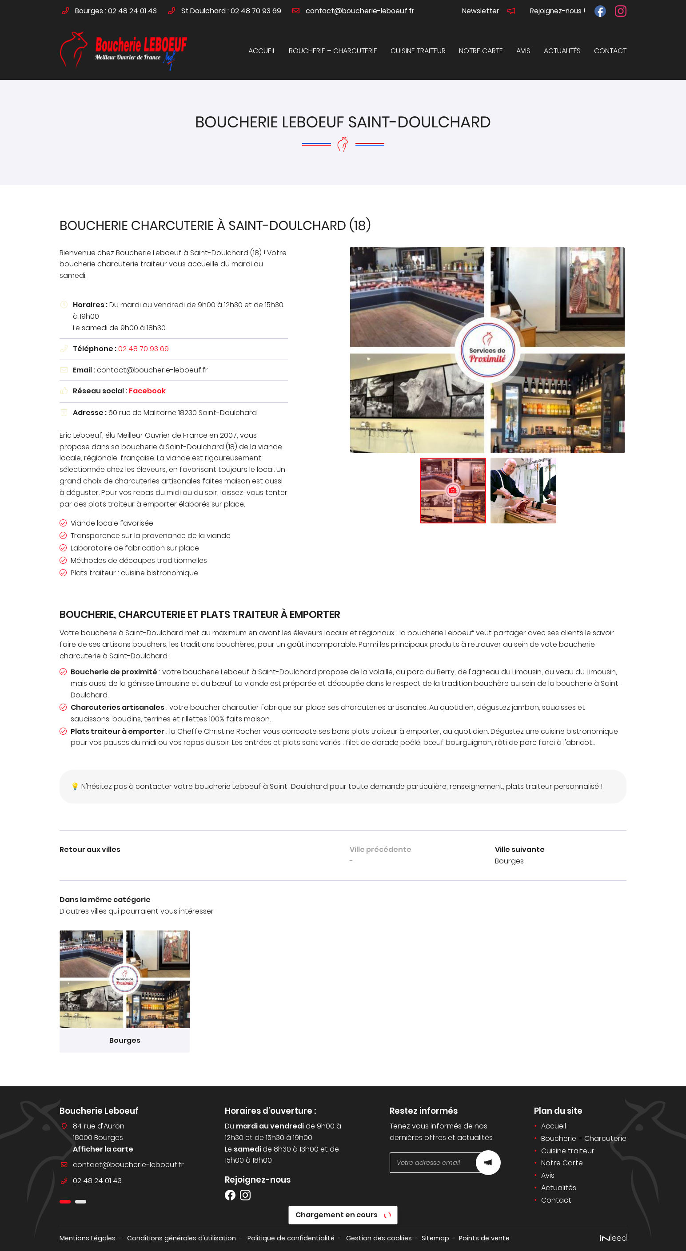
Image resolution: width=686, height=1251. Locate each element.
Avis (523, 51)
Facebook (147, 391)
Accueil (261, 51)
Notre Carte (481, 51)
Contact (610, 51)
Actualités (562, 51)
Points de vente (484, 1238)
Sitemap (435, 1238)
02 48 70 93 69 (143, 349)
